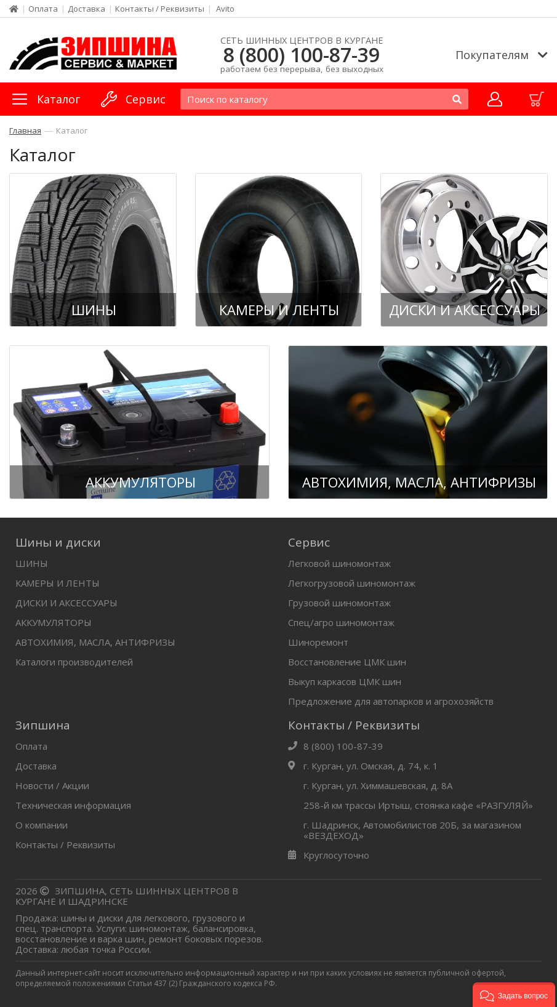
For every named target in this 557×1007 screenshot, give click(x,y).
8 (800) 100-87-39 (301, 55)
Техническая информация (73, 805)
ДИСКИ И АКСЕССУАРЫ (66, 602)
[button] (514, 994)
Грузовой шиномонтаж (339, 602)
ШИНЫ (31, 563)
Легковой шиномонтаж (339, 563)
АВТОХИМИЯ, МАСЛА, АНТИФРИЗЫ (95, 642)
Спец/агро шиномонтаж (341, 622)
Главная (25, 130)
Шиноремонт (318, 642)
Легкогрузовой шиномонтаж (351, 583)
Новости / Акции (52, 785)
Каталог (71, 130)
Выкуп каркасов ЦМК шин (344, 681)
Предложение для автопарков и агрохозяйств (391, 701)
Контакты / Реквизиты (159, 8)
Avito (225, 8)
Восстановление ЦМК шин (347, 662)
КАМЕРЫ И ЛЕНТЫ (57, 583)
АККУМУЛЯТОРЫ (53, 622)
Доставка (86, 8)
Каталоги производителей (74, 662)
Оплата (43, 8)
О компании (41, 825)
